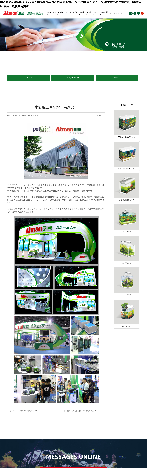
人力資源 (88, 13)
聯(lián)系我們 (104, 13)
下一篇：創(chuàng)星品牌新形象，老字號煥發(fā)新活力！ (79, 411)
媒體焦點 (117, 77)
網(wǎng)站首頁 (51, 13)
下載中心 (95, 13)
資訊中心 (81, 13)
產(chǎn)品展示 (73, 13)
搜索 (131, 13)
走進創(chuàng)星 (62, 13)
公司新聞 (28, 77)
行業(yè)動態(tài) (73, 77)
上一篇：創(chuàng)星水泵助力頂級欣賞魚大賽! (22, 411)
